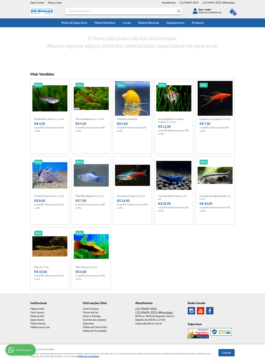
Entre (202, 12)
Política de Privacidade (95, 303)
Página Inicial (37, 281)
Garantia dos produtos (94, 292)
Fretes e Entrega (91, 288)
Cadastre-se (214, 12)
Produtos (198, 22)
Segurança (88, 296)
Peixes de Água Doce (74, 22)
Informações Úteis (95, 275)
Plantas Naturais (148, 22)
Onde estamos (38, 296)
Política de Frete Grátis (95, 299)
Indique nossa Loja (40, 299)
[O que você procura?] (179, 11)
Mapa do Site (37, 288)
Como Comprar (91, 281)
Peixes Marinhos (105, 22)
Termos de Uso (90, 285)
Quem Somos (37, 2)
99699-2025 (189, 2)
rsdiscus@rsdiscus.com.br (148, 296)
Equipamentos (175, 22)
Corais (127, 22)
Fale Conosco (37, 285)
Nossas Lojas (55, 2)
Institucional (38, 275)
